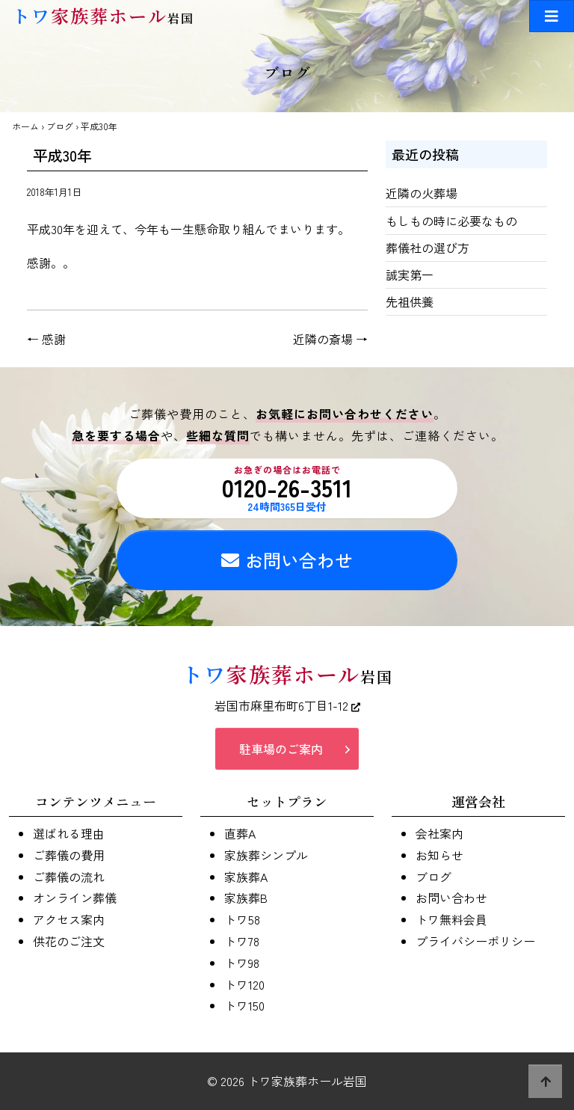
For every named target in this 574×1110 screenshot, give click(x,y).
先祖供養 (409, 301)
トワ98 (241, 963)
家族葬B (246, 898)
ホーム (25, 126)
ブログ (59, 126)
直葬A (240, 833)
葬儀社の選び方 (427, 248)
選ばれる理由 (69, 833)
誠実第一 (409, 274)
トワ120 (244, 984)
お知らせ (439, 855)
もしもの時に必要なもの (451, 221)
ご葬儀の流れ (69, 877)
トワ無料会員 (451, 919)
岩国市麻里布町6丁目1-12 (287, 705)
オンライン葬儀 (75, 898)
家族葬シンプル (266, 855)
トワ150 (244, 1005)
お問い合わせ (287, 560)
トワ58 (242, 919)
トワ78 (241, 941)
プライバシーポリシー (475, 941)
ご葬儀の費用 (69, 855)
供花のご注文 (69, 941)
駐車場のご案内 (281, 749)
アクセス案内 (69, 919)
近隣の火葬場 (421, 193)
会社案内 (439, 833)
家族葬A (246, 877)
